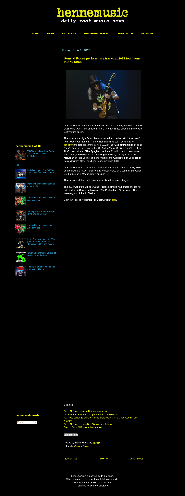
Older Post (136, 458)
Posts (21, 422)
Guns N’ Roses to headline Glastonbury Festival (88, 424)
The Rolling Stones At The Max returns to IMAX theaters (41, 268)
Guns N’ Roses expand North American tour (86, 411)
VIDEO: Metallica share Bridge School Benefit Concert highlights (41, 153)
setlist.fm (68, 145)
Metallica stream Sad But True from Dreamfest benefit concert (41, 171)
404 (17, 165)
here (114, 200)
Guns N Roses (81, 446)
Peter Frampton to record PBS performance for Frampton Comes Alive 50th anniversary (41, 241)
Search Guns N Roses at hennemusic (83, 427)
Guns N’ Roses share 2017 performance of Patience (90, 414)
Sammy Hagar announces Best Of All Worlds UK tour (41, 212)
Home (104, 458)
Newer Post (71, 458)
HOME (35, 33)
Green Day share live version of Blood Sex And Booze (41, 254)
